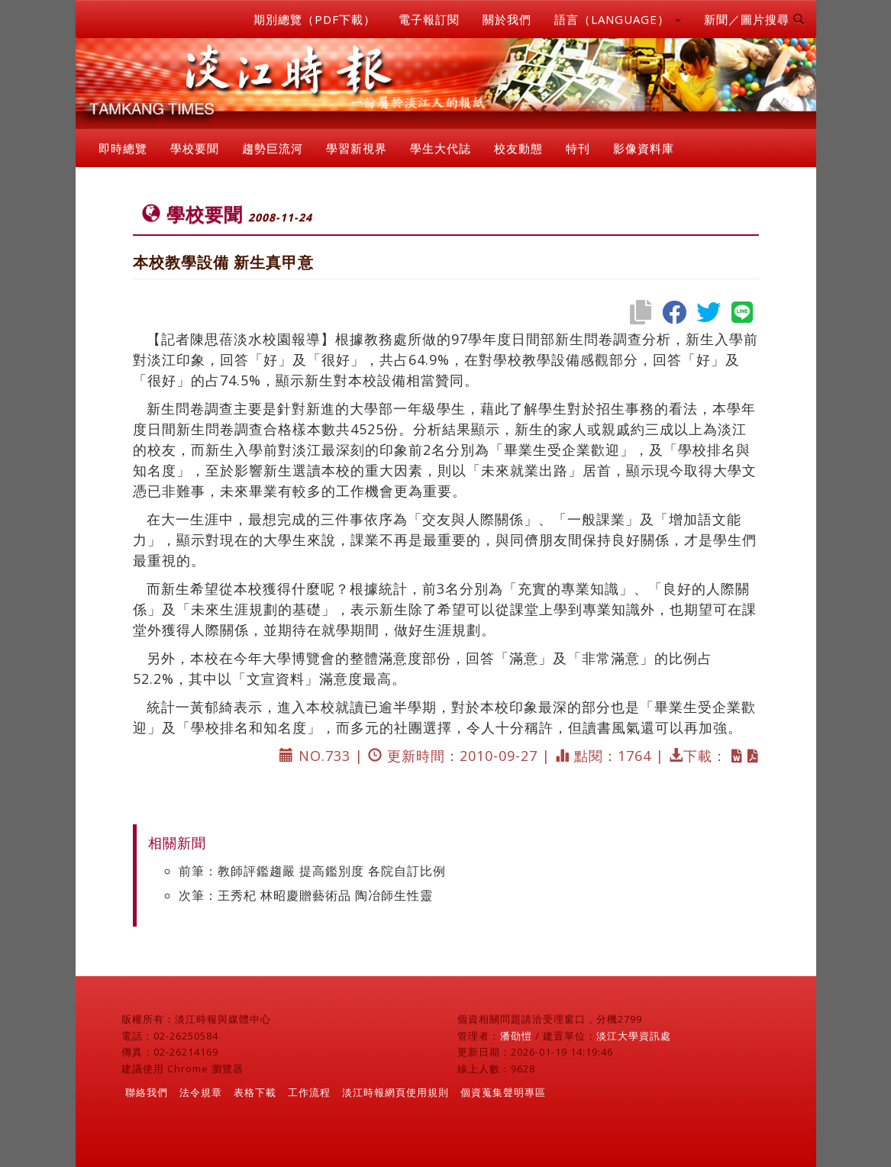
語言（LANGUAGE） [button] (617, 19)
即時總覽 (122, 148)
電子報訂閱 (429, 19)
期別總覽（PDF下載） (314, 19)
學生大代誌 (440, 148)
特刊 (578, 148)
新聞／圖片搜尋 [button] (754, 19)
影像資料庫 (643, 148)
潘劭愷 (516, 1036)
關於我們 (507, 19)
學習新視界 (356, 148)
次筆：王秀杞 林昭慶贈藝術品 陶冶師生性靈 (306, 895)
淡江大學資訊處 (633, 1036)
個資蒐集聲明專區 (503, 1092)
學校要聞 (194, 148)
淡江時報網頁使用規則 (395, 1092)
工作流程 (309, 1092)
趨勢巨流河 (272, 148)
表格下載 (255, 1092)
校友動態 (518, 148)
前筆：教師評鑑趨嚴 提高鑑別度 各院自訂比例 (312, 870)
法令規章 (200, 1092)
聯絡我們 (146, 1092)
